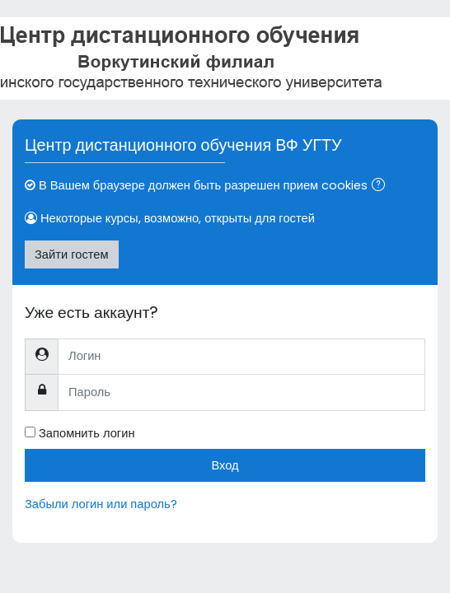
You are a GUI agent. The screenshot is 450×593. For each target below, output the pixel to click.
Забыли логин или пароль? (101, 504)
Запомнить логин (87, 433)
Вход (224, 465)
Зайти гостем (72, 254)
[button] (381, 186)
